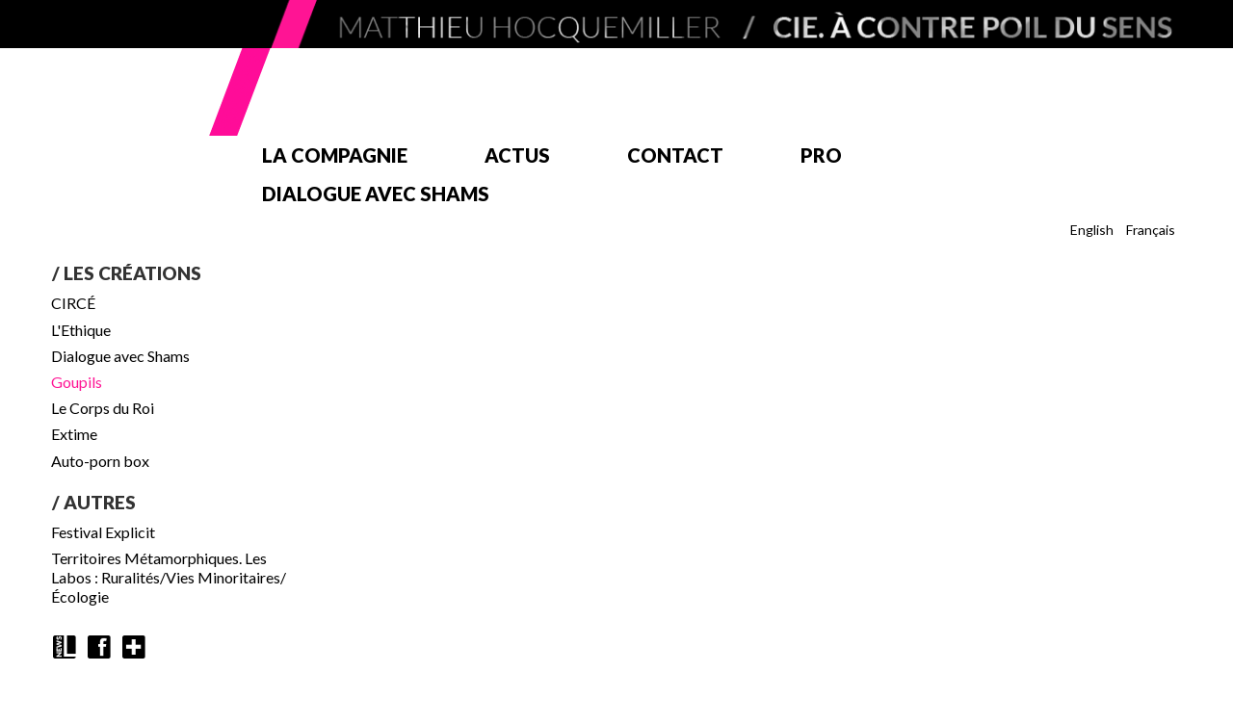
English (1092, 229)
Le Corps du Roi (102, 408)
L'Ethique (81, 330)
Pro (821, 155)
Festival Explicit (103, 532)
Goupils (76, 382)
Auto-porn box (100, 461)
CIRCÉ (73, 303)
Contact (675, 155)
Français (1150, 229)
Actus (517, 155)
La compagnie (334, 155)
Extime (74, 434)
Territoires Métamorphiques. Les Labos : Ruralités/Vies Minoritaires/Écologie (168, 577)
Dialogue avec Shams (375, 193)
